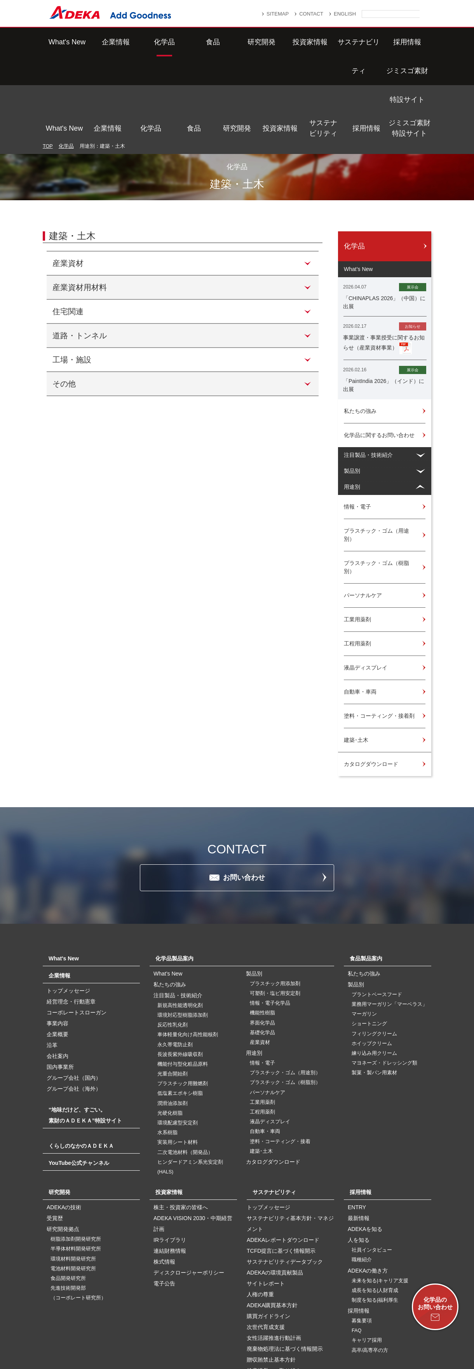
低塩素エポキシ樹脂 (180, 1011)
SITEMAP (278, 14)
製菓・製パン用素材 (374, 990)
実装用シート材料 (177, 1060)
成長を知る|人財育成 (375, 1208)
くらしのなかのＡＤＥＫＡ (81, 1063)
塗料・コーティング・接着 (280, 1059)
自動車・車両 (265, 1049)
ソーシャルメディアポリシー (364, 1335)
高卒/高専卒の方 (370, 1268)
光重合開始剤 (172, 991)
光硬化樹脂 (170, 1030)
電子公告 (164, 1201)
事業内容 (57, 941)
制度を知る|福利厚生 (375, 1217)
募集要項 (362, 1238)
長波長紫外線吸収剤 (180, 972)
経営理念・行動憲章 (71, 919)
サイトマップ (162, 1325)
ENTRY (357, 1125)
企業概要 (57, 952)
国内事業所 (60, 984)
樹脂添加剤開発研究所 (76, 1156)
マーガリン (364, 931)
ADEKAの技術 (64, 1125)
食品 (194, 42)
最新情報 (358, 1136)
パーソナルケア (267, 1010)
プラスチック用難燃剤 (182, 1001)
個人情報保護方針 (306, 1325)
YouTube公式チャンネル (79, 1080)
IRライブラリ (169, 1157)
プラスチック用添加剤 (275, 901)
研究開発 (237, 42)
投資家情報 (280, 42)
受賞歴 (55, 1136)
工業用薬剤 (262, 1020)
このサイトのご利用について (244, 1343)
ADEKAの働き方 (368, 1188)
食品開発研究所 (68, 1196)
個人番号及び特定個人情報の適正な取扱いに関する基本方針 (147, 1335)
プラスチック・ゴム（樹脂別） (285, 1000)
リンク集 (205, 1325)
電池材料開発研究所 (73, 1186)
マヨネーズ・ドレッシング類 (384, 980)
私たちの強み (169, 902)
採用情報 (366, 42)
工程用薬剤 (262, 1029)
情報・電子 (262, 980)
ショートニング (369, 941)
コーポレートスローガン (76, 930)
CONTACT (311, 14)
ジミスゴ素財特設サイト (409, 42)
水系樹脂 (167, 1050)
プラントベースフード (377, 912)
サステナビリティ (323, 42)
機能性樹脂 (262, 930)
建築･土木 (261, 1069)
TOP (48, 63)
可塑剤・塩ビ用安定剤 (275, 911)
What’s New (167, 891)
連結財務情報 (169, 1168)
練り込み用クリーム (374, 971)
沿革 (52, 963)
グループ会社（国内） (74, 995)
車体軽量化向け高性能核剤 (187, 952)
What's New (64, 42)
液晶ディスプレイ (270, 1039)
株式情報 (164, 1179)
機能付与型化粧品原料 (182, 981)
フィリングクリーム (374, 951)
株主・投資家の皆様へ (180, 1125)
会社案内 (57, 973)
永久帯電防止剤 (175, 962)
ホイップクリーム (372, 961)
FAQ (356, 1248)
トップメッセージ (68, 908)
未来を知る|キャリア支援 (380, 1198)
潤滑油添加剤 (172, 1021)
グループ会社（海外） (74, 1006)
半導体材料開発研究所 (76, 1166)
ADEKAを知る (365, 1146)
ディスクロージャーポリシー (188, 1190)
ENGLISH (345, 14)
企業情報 (108, 42)
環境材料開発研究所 (73, 1176)
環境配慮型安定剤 (177, 1040)
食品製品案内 (366, 876)
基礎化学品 (262, 950)
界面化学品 (262, 940)
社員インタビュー (372, 1167)
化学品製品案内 (174, 876)
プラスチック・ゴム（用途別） (285, 990)
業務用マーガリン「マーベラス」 (389, 922)
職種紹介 (362, 1177)
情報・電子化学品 (270, 920)
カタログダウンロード (273, 1079)
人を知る (358, 1157)
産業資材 (260, 960)
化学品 (150, 42)
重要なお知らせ (250, 1325)
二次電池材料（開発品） (185, 1070)
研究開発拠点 (63, 1146)
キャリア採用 (367, 1258)
